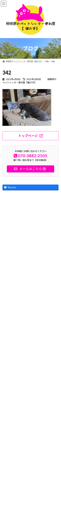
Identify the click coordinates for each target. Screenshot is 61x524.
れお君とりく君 (26, 298)
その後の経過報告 (27, 317)
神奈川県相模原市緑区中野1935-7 (22, 490)
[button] (30, 135)
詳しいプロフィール (16, 279)
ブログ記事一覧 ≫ (47, 352)
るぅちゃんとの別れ (28, 335)
